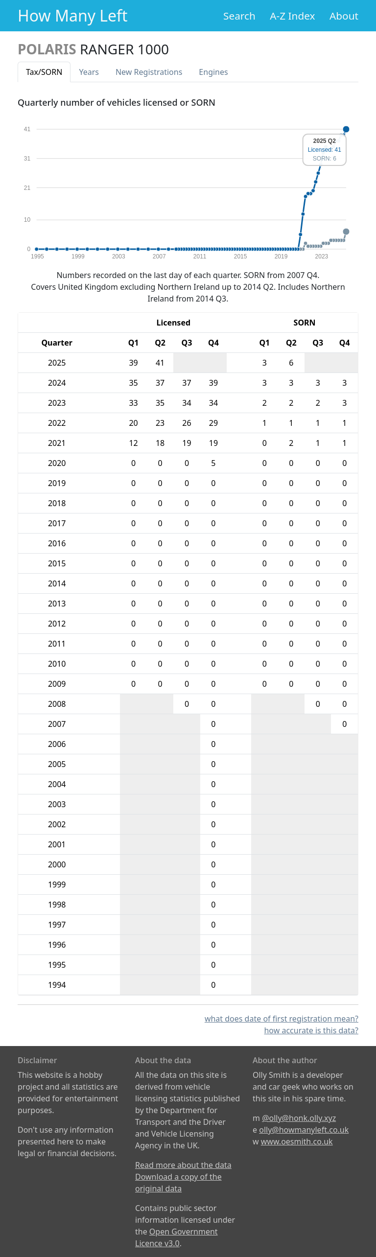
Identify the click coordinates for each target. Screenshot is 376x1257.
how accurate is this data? (311, 1030)
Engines (213, 72)
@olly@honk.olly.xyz (299, 1118)
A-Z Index (292, 16)
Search (239, 16)
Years (89, 72)
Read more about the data (183, 1165)
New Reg (149, 72)
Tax (44, 72)
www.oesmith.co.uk (297, 1141)
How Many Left (73, 15)
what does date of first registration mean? (281, 1018)
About (343, 16)
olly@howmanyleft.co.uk (304, 1129)
